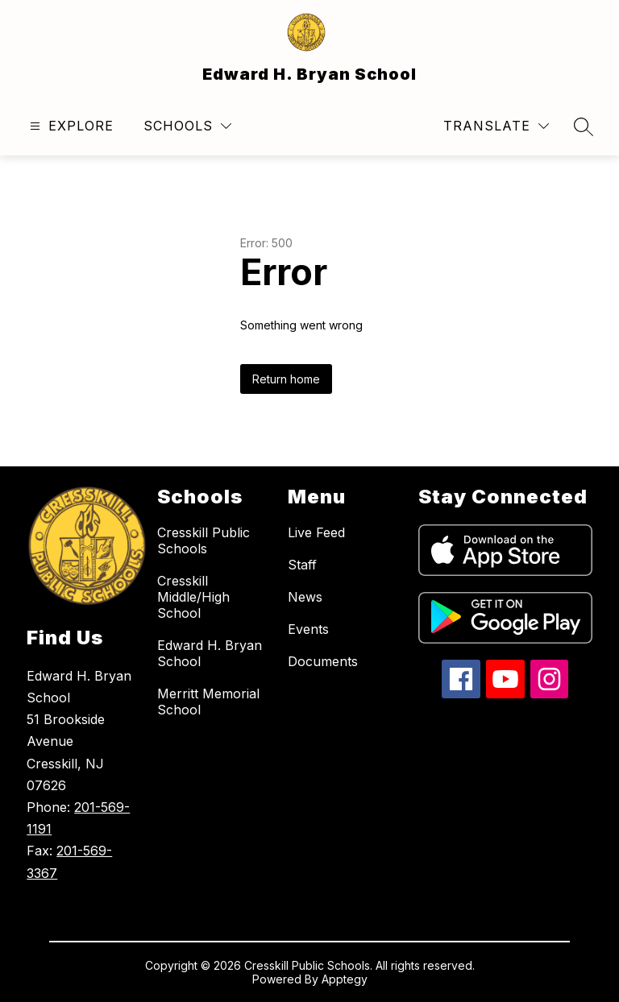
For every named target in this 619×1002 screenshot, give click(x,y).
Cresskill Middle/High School (193, 597)
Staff (302, 565)
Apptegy (345, 979)
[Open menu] (70, 126)
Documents (323, 661)
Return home (286, 379)
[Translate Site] (496, 126)
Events (308, 629)
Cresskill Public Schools (203, 540)
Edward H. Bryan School (209, 653)
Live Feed (316, 532)
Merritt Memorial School (208, 701)
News (305, 597)
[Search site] (583, 126)
